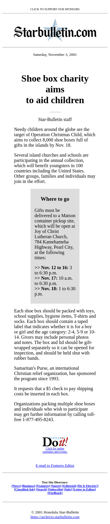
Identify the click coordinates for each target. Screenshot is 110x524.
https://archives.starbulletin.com (55, 517)
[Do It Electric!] (88, 485)
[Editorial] (69, 485)
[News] (16, 485)
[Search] (41, 489)
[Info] (68, 489)
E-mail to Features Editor (55, 465)
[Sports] (55, 485)
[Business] (28, 485)
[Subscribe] (55, 489)
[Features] (43, 485)
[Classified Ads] (24, 489)
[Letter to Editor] (84, 489)
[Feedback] (55, 492)
